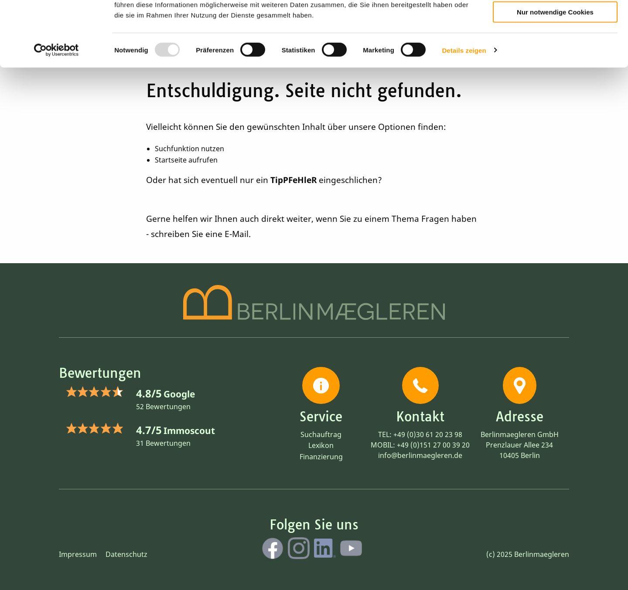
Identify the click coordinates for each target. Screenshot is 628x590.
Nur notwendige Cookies (555, 70)
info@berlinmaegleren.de (420, 455)
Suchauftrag (320, 434)
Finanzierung (321, 456)
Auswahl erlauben (555, 46)
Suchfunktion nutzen (189, 148)
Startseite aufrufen (186, 160)
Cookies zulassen (555, 21)
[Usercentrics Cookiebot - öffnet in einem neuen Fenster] (56, 108)
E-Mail (237, 234)
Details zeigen (464, 108)
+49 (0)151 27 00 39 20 (433, 445)
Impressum (78, 554)
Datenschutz (126, 554)
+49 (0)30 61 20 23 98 (427, 434)
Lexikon (321, 445)
